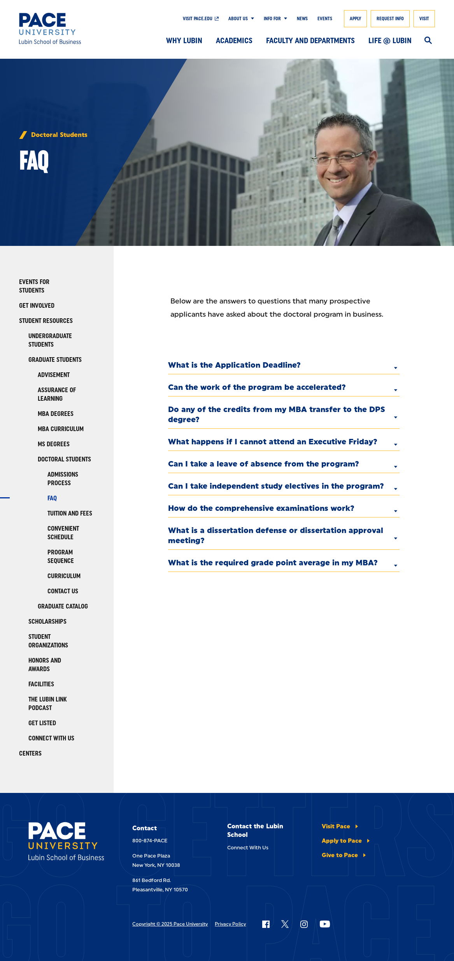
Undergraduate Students (50, 340)
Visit (424, 18)
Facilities (41, 684)
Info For (272, 18)
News (302, 18)
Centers (30, 753)
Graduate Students (55, 359)
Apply (355, 18)
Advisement (54, 375)
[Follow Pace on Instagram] (304, 924)
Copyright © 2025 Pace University (170, 924)
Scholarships (47, 621)
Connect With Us (51, 738)
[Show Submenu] (251, 19)
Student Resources (46, 320)
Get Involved (36, 305)
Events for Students (34, 286)
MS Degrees (54, 444)
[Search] (428, 41)
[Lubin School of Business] (61, 28)
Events (324, 18)
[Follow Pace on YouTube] (325, 924)
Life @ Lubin (390, 40)
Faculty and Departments (310, 40)
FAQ (52, 498)
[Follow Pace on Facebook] (266, 924)
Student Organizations (48, 641)
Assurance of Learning (57, 394)
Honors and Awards (44, 665)
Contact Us (62, 591)
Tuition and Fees (69, 513)
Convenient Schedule (63, 533)
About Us (238, 18)
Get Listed (42, 723)
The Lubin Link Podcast (47, 704)
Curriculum (64, 576)
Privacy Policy (230, 924)
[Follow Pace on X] (285, 924)
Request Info (390, 18)
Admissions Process (62, 479)
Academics (234, 40)
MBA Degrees (56, 413)
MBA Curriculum (61, 429)
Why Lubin (184, 40)
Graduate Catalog (63, 606)
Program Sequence (60, 557)
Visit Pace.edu (197, 18)
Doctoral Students (59, 135)
